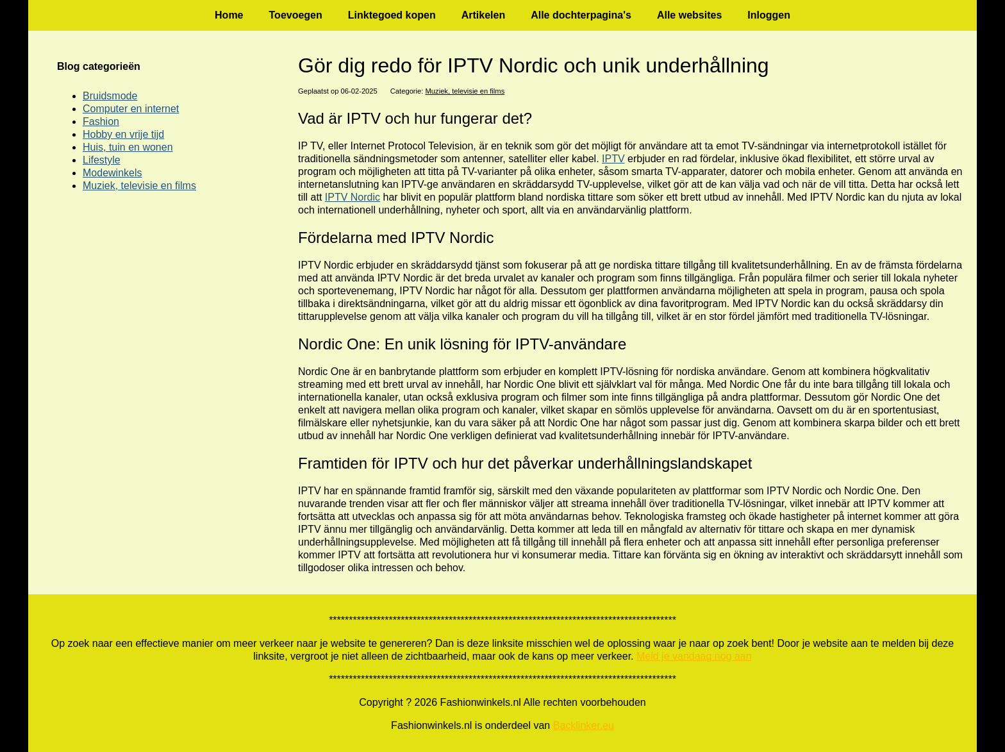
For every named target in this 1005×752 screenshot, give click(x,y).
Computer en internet (131, 108)
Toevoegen (295, 15)
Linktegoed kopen (392, 15)
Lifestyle (101, 160)
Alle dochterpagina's (581, 15)
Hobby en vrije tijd (123, 134)
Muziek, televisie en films (465, 91)
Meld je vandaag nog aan (694, 656)
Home (229, 15)
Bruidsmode (110, 95)
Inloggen (768, 15)
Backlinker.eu (583, 725)
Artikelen (483, 15)
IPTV (613, 158)
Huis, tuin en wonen (128, 147)
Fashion (101, 121)
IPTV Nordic (352, 197)
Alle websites (689, 15)
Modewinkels (112, 172)
